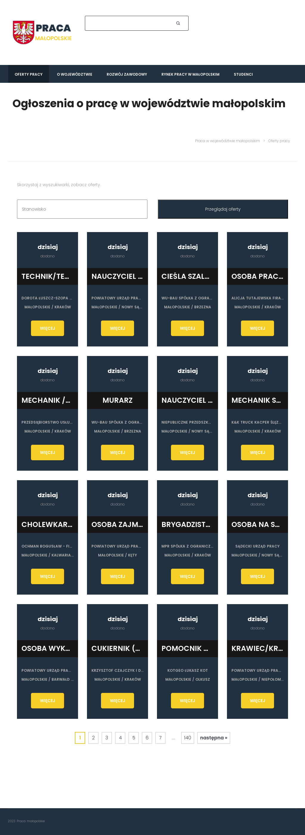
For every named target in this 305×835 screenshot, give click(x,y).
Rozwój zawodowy (127, 74)
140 (187, 735)
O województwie (74, 74)
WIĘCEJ (47, 328)
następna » (213, 735)
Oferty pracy (29, 74)
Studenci (243, 74)
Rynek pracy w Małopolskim (190, 74)
